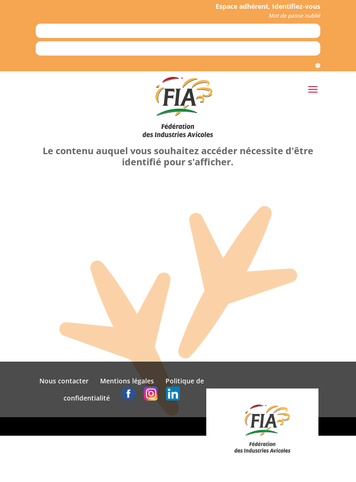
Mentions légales (127, 380)
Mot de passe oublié (294, 15)
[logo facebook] (128, 398)
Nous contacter (64, 380)
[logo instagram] (151, 398)
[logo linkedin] (173, 398)
